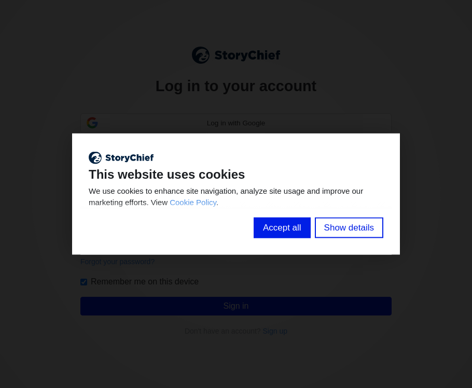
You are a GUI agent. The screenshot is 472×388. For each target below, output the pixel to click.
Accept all (282, 227)
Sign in (236, 305)
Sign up (275, 331)
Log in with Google (236, 123)
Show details (349, 227)
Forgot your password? (117, 261)
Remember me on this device (139, 281)
